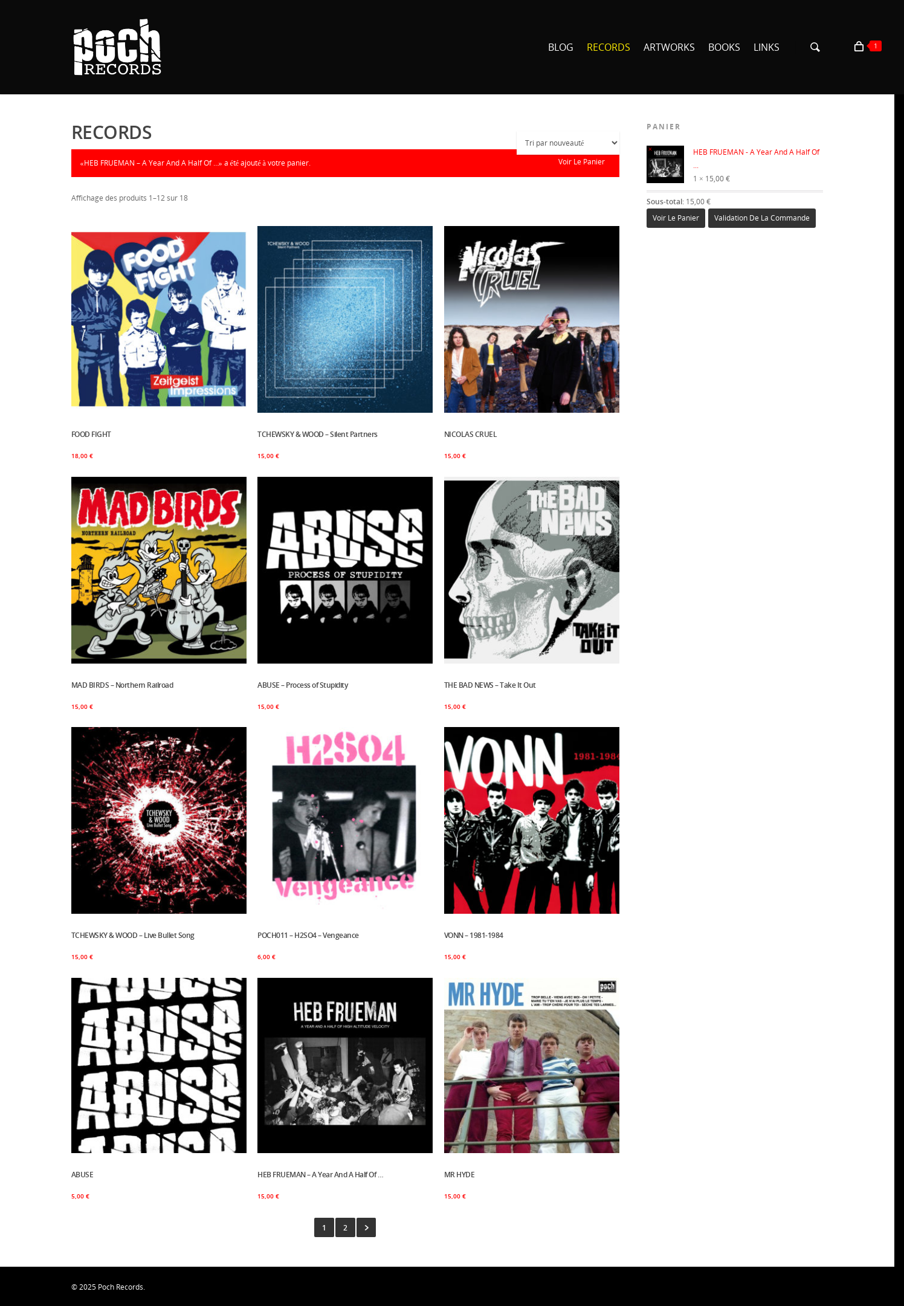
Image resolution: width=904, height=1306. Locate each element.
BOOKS (724, 47)
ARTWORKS (669, 47)
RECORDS (608, 47)
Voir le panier (581, 162)
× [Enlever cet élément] (650, 149)
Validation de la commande (762, 218)
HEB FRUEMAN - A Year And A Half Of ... (733, 159)
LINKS (767, 47)
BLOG (560, 47)
